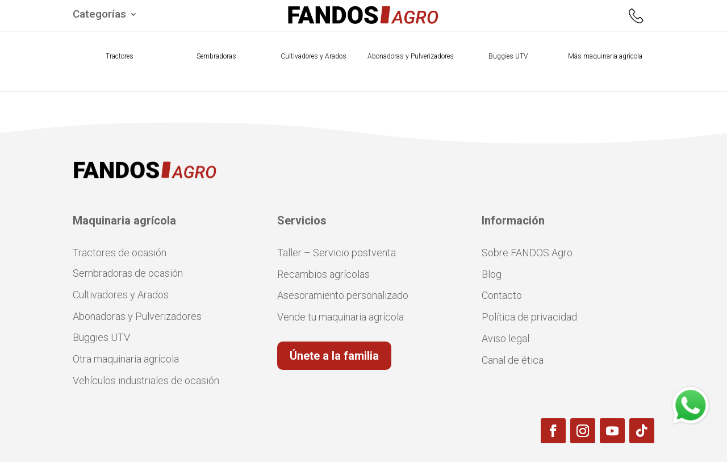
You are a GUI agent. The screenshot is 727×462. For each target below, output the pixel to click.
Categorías (99, 15)
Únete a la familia (334, 356)
